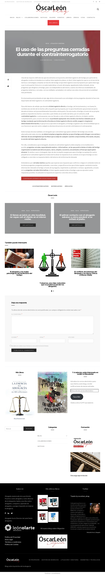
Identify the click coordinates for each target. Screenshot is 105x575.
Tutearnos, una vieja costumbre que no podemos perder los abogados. (52, 284)
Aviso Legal (9, 539)
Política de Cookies (11, 544)
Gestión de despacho (24, 1)
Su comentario (16, 314)
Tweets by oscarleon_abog (79, 496)
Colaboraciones (32, 17)
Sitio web (71, 337)
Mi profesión (9, 1)
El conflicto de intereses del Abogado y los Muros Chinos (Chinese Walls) (85, 273)
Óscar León (52, 195)
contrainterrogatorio (41, 186)
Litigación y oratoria (42, 1)
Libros (68, 17)
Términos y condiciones (13, 542)
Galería (52, 17)
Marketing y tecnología (61, 1)
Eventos (61, 17)
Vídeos (76, 17)
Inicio (12, 17)
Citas (83, 17)
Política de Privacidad (12, 537)
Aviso (23, 210)
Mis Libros (53, 22)
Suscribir (76, 397)
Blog (18, 17)
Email (41, 337)
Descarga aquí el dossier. (79, 475)
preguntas (69, 186)
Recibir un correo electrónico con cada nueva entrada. (30, 346)
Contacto (91, 17)
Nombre (14, 337)
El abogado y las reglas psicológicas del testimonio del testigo (19, 273)
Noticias (44, 17)
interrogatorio (57, 186)
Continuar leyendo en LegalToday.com (39, 178)
